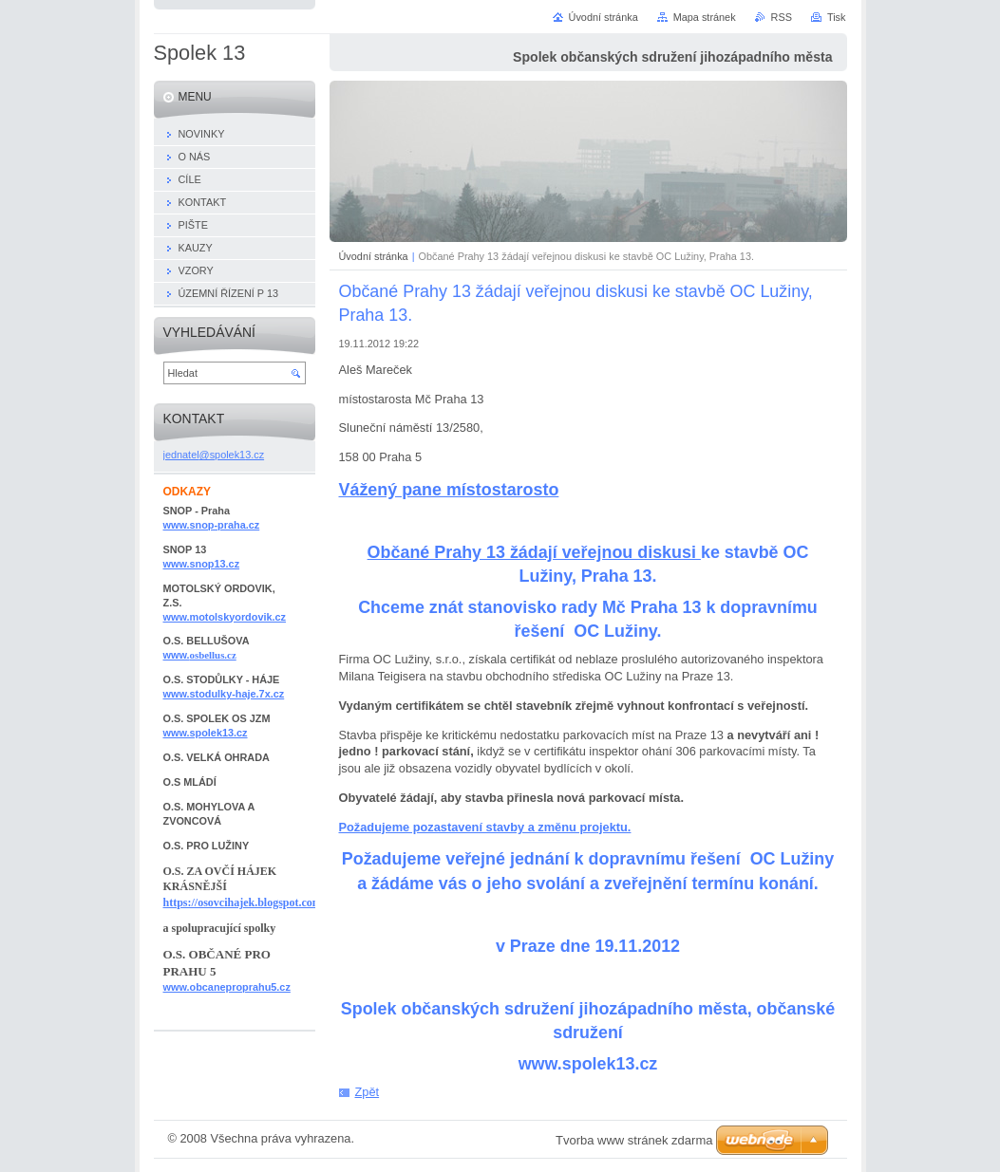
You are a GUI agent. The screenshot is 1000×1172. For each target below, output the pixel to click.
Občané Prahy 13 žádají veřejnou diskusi (534, 552)
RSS (781, 17)
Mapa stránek (704, 17)
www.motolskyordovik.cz (225, 617)
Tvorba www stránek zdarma (634, 1140)
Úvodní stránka (373, 256)
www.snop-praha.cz (211, 524)
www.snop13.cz (201, 563)
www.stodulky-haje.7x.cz (224, 693)
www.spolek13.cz (205, 732)
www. (199, 654)
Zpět (367, 1092)
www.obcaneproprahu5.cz (227, 987)
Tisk (836, 17)
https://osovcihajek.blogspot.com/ (244, 902)
